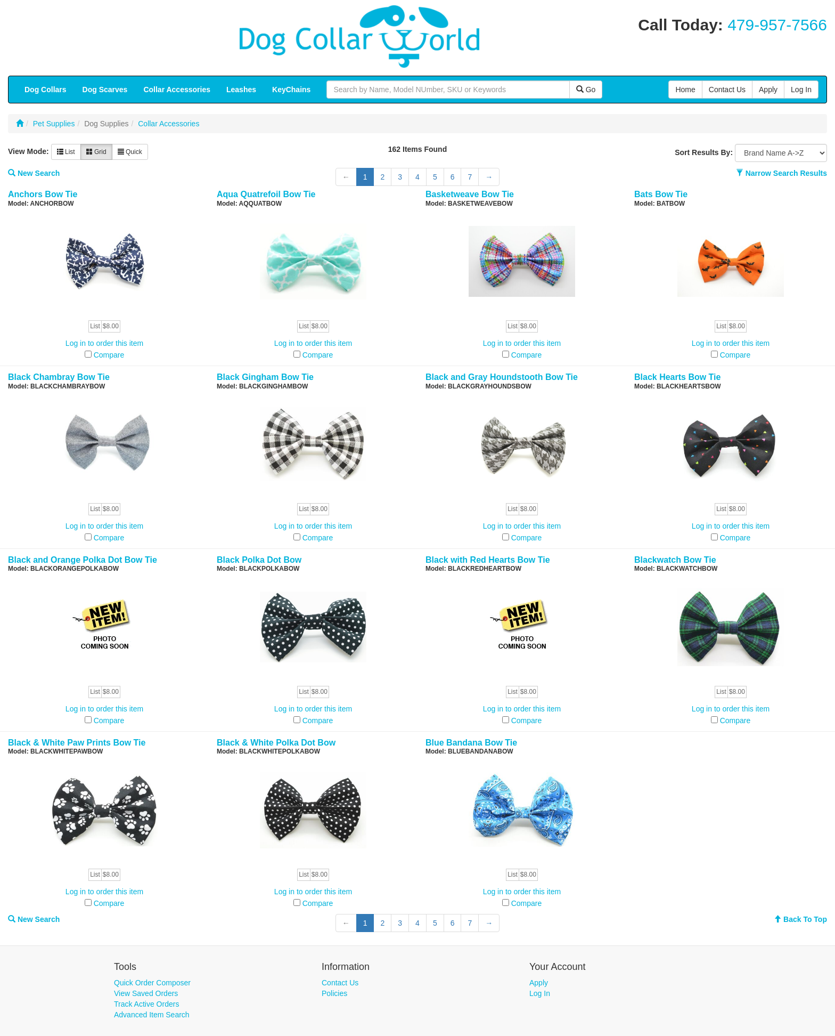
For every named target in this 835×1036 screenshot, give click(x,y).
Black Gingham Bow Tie (265, 377)
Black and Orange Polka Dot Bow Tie (82, 559)
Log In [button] (801, 89)
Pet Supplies (54, 123)
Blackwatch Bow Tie (675, 559)
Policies (334, 993)
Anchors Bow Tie (42, 194)
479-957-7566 (777, 25)
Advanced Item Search (152, 1014)
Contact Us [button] (727, 89)
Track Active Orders (146, 1004)
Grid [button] (96, 152)
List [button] (66, 152)
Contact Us (340, 982)
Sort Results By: (704, 152)
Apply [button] (768, 89)
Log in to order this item (104, 343)
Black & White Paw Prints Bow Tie (76, 742)
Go (586, 89)
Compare (109, 355)
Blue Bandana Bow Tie (471, 742)
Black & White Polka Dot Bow (276, 742)
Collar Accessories (168, 123)
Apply (538, 982)
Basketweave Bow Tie (469, 194)
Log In (539, 993)
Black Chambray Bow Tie (59, 377)
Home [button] (685, 89)
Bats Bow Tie (660, 194)
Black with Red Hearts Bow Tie (487, 559)
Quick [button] (130, 152)
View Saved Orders (146, 993)
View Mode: (28, 151)
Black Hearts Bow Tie (677, 377)
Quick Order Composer (152, 982)
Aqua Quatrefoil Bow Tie (266, 194)
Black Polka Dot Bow (259, 559)
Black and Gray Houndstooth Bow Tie (501, 377)
